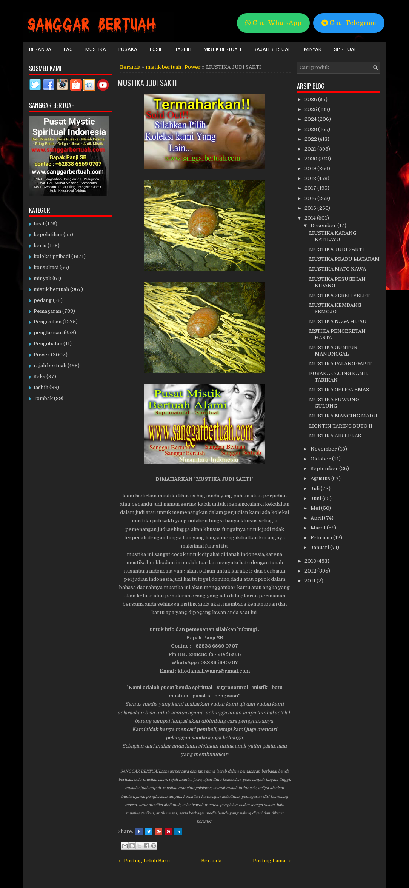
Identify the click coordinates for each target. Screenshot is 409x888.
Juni (316, 498)
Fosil (156, 49)
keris (40, 245)
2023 (311, 129)
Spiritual (345, 49)
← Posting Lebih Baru (144, 860)
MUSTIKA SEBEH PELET (339, 295)
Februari (322, 537)
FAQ (68, 49)
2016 (310, 198)
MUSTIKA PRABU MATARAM (344, 259)
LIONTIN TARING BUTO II (340, 426)
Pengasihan (48, 322)
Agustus (321, 478)
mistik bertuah (163, 67)
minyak (42, 278)
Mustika (95, 49)
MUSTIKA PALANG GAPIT (340, 363)
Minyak (312, 49)
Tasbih (183, 49)
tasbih (41, 387)
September (325, 468)
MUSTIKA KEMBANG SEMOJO (335, 308)
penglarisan (48, 333)
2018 (310, 178)
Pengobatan (48, 343)
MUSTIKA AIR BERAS (335, 436)
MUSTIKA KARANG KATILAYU (332, 236)
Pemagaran (47, 311)
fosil (39, 223)
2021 (310, 149)
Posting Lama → (272, 860)
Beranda (40, 49)
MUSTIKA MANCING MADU (343, 416)
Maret (319, 528)
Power (193, 67)
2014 (310, 218)
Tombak (43, 398)
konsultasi (46, 267)
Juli (316, 488)
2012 (310, 571)
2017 (310, 188)
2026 (311, 99)
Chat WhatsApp (273, 22)
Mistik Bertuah (222, 49)
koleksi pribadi (52, 256)
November (324, 449)
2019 (310, 168)
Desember (324, 225)
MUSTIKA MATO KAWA (337, 269)
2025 (311, 109)
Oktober (321, 459)
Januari (320, 547)
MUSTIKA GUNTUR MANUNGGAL (333, 351)
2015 (310, 208)
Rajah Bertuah (273, 49)
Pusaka (127, 49)
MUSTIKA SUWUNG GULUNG (334, 403)
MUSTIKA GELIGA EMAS (339, 389)
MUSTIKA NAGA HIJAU (338, 321)
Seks (39, 376)
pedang (43, 300)
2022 (311, 139)
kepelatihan (48, 234)
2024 (311, 119)
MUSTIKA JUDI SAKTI (147, 82)
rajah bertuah (50, 365)
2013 (310, 561)
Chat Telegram (348, 22)
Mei (316, 508)
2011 (310, 580)
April (317, 518)
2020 (311, 159)
